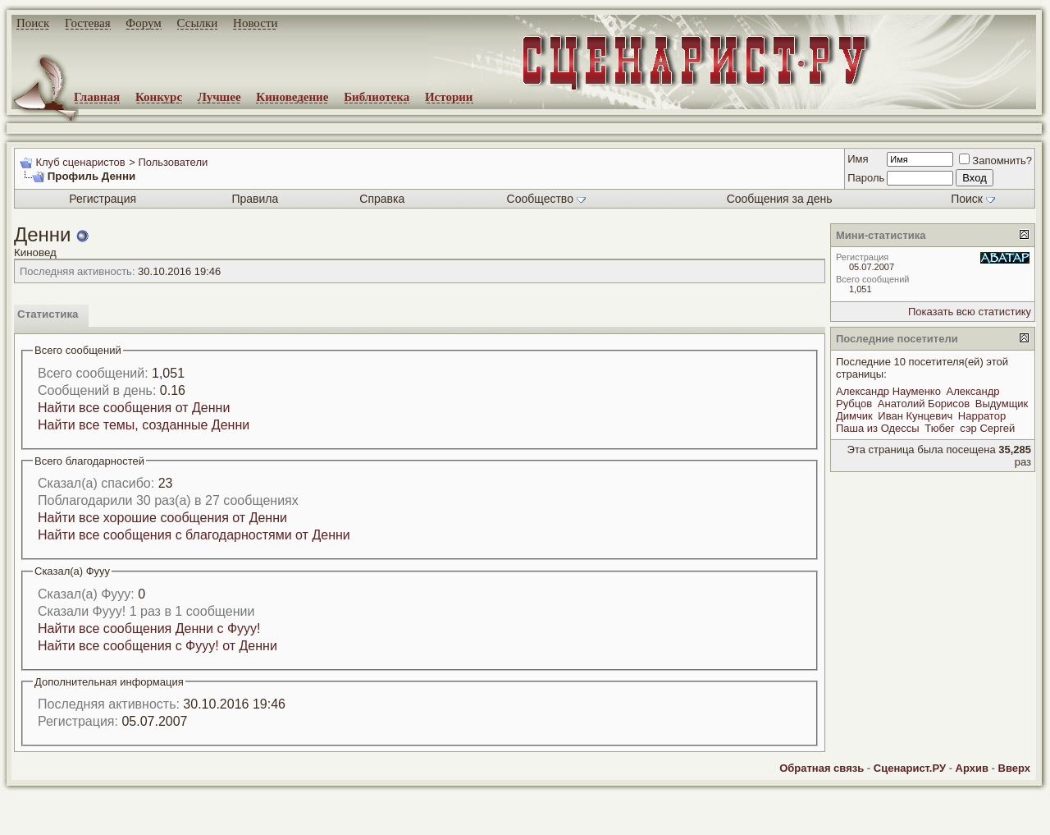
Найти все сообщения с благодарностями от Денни (194, 535)
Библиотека (376, 96)
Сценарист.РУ (910, 768)
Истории (449, 96)
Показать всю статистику (969, 311)
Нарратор (982, 416)
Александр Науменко (888, 391)
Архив (972, 768)
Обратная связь (821, 768)
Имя (857, 159)
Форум (143, 23)
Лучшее (219, 96)
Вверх (1014, 768)
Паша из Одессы (878, 428)
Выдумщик (1002, 403)
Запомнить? (995, 160)
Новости (255, 23)
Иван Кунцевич (915, 416)
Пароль (865, 178)
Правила (254, 198)
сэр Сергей (987, 428)
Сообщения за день (780, 198)
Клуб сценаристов (80, 162)
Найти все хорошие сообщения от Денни (162, 518)
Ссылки (197, 23)
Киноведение (292, 96)
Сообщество (546, 198)
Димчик (854, 416)
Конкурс (158, 96)
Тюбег (939, 428)
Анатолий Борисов (924, 403)
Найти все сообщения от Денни (134, 408)
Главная (97, 96)
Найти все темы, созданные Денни (143, 425)
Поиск (32, 23)
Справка (381, 198)
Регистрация (102, 198)
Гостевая (88, 23)
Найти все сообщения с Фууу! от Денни (157, 646)
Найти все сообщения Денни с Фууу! (149, 628)
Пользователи (173, 162)
